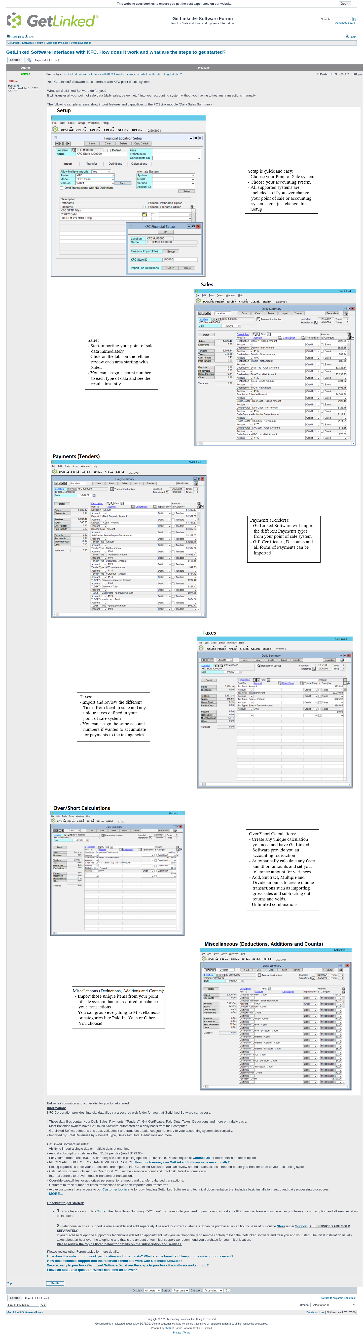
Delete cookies (315, 1312)
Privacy (177, 1332)
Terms (186, 1332)
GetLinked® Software (20, 1312)
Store (101, 1211)
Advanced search (345, 22)
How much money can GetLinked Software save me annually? (182, 1162)
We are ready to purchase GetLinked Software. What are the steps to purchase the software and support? (128, 1265)
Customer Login (115, 1189)
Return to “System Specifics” (339, 1298)
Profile (55, 1283)
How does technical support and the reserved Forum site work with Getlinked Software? (114, 1261)
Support (301, 1226)
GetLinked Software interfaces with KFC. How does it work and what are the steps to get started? (116, 52)
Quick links (15, 36)
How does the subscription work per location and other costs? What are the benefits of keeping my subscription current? (140, 1256)
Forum (39, 1312)
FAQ (29, 36)
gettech (25, 74)
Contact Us (201, 1158)
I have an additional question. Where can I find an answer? (92, 1270)
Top (9, 1283)
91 (17, 85)
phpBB (168, 1328)
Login (351, 36)
